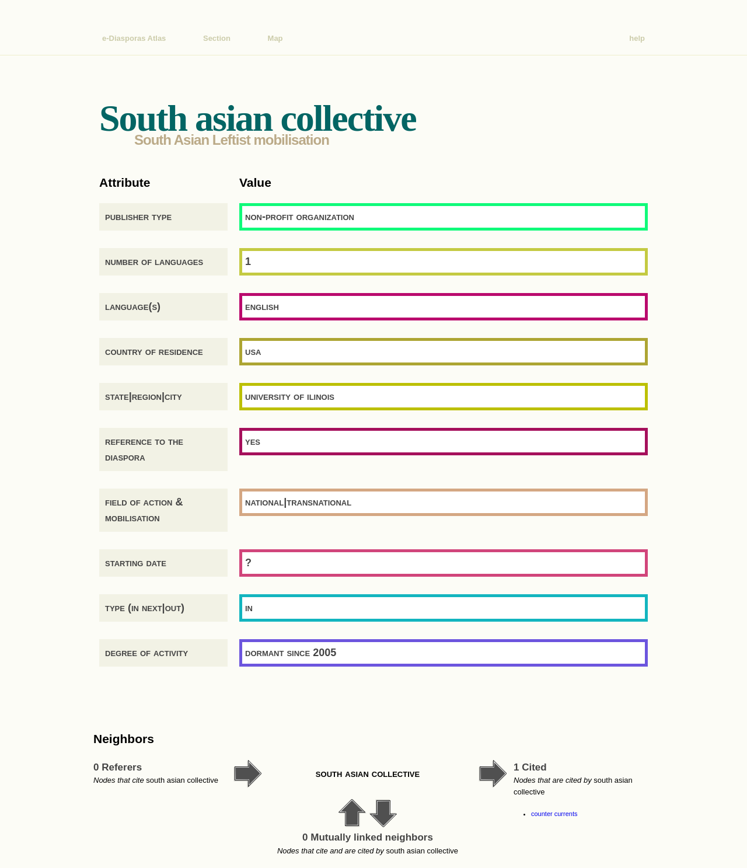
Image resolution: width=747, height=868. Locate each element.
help (637, 38)
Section (217, 38)
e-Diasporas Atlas (134, 38)
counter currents (554, 813)
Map (275, 38)
